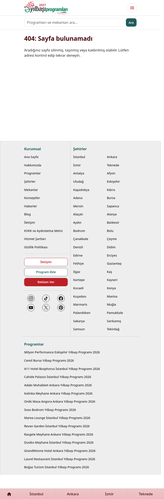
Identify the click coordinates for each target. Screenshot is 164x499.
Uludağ (78, 181)
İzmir (77, 165)
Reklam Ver (45, 282)
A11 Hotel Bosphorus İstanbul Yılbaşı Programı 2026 (62, 369)
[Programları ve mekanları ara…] (74, 22)
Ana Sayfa (31, 157)
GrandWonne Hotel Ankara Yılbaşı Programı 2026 (59, 451)
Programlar (32, 173)
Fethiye (78, 263)
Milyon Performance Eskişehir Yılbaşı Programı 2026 (62, 352)
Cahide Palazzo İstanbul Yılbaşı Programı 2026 (57, 377)
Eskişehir (113, 181)
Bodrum (79, 231)
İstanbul (79, 157)
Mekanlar (31, 190)
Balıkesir (113, 222)
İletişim (29, 222)
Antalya (78, 173)
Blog (27, 214)
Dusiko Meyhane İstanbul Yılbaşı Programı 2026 (58, 442)
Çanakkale (80, 239)
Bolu (110, 231)
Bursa (111, 198)
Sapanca (113, 206)
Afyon (111, 173)
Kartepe (79, 280)
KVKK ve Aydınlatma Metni (43, 231)
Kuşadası (79, 296)
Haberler (30, 206)
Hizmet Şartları (35, 239)
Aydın (77, 222)
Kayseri (112, 280)
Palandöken (81, 313)
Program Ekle (46, 272)
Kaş (109, 272)
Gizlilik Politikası (35, 247)
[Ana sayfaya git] (46, 8)
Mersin (78, 206)
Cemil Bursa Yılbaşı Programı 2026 (49, 360)
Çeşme (112, 239)
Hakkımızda (32, 165)
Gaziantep (114, 263)
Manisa (112, 296)
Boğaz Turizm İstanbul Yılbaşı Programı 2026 (56, 467)
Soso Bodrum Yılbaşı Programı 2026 (50, 410)
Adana (78, 198)
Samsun (79, 329)
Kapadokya (81, 190)
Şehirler (30, 181)
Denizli (78, 247)
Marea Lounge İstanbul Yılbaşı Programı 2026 (57, 418)
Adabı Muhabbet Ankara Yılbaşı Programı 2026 (58, 385)
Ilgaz (76, 272)
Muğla (111, 304)
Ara (131, 22)
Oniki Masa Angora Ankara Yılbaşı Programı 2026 (59, 401)
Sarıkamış (114, 321)
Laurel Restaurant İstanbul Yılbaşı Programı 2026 (59, 459)
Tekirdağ (113, 329)
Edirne (78, 255)
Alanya (112, 214)
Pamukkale (115, 313)
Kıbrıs (111, 190)
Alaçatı (78, 214)
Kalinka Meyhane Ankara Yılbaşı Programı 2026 (58, 393)
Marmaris (80, 304)
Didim (111, 247)
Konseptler (32, 198)
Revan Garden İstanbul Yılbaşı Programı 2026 (57, 426)
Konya (111, 288)
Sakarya (79, 321)
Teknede (113, 165)
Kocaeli (78, 288)
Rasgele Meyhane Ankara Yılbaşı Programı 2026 (58, 434)
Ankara (112, 157)
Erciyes (112, 255)
